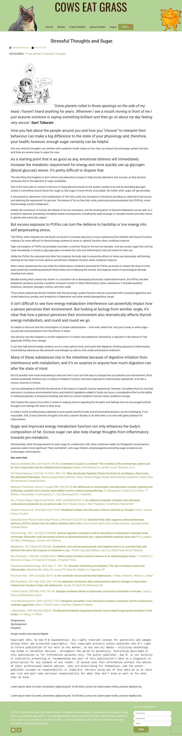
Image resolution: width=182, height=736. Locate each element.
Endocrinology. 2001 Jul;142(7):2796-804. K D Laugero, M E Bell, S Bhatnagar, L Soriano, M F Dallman (81, 537)
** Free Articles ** (34, 54)
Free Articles (77, 27)
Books (61, 27)
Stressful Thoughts (55, 54)
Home (49, 27)
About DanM (97, 27)
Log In (113, 27)
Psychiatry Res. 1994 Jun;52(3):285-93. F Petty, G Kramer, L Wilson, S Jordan (82, 575)
